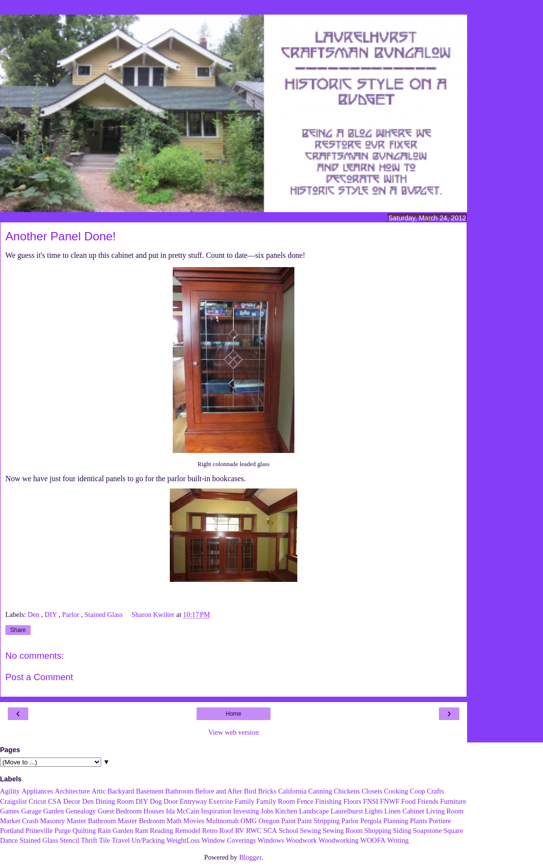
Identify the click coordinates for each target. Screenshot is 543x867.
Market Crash (19, 821)
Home (233, 713)
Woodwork (301, 840)
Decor (71, 801)
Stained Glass (105, 614)
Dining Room (114, 801)
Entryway (193, 801)
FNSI (370, 801)
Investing (246, 811)
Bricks (267, 791)
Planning (395, 821)
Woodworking (339, 840)
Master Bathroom (91, 821)
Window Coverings (228, 840)
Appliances (37, 791)
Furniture (453, 801)
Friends (427, 801)
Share (18, 630)
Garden (53, 811)
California (292, 791)
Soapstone (427, 830)
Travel (121, 840)
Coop (417, 791)
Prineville (39, 830)
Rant (141, 830)
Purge (62, 830)
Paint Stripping (318, 821)
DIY (52, 614)
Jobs (267, 811)
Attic (98, 791)
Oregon (268, 821)
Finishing (328, 801)
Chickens (347, 791)
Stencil (69, 840)
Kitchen (286, 811)
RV (239, 830)
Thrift (89, 840)
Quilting (84, 830)
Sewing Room (342, 830)
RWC (254, 830)
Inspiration (216, 811)
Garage (31, 811)
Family (244, 801)
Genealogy (81, 811)
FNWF (389, 801)
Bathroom (179, 791)
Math (174, 821)
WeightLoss (182, 840)
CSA (54, 801)
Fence (305, 801)
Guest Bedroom (120, 811)
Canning (320, 791)
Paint (288, 821)
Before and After (218, 791)
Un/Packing (147, 840)
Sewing (310, 830)
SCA (270, 830)
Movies (193, 821)
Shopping (377, 830)
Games (9, 811)
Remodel (187, 830)
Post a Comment (39, 677)
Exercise (221, 801)
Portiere (440, 821)
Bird (250, 791)
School (288, 830)
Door (170, 801)
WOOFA (372, 840)
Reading (161, 830)
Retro (209, 830)
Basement (149, 791)
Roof (226, 830)
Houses (154, 811)
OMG (248, 821)
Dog (156, 801)
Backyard (121, 791)
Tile (104, 840)
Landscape (314, 811)
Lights (374, 811)
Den (34, 614)
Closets (372, 791)
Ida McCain (182, 811)
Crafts (435, 791)
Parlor (71, 614)
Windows (270, 840)
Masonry (52, 821)
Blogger (250, 857)
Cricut (37, 801)
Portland (12, 830)
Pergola (371, 821)
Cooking (396, 791)
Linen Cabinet (404, 811)
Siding (402, 830)
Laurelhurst (347, 811)
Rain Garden (115, 830)
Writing (398, 840)
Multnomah (222, 821)
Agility (10, 791)
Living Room (444, 811)
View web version (233, 732)
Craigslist (13, 801)
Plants (418, 821)
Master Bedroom (141, 821)
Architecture (72, 791)
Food (408, 801)
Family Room (275, 801)
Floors (353, 801)
